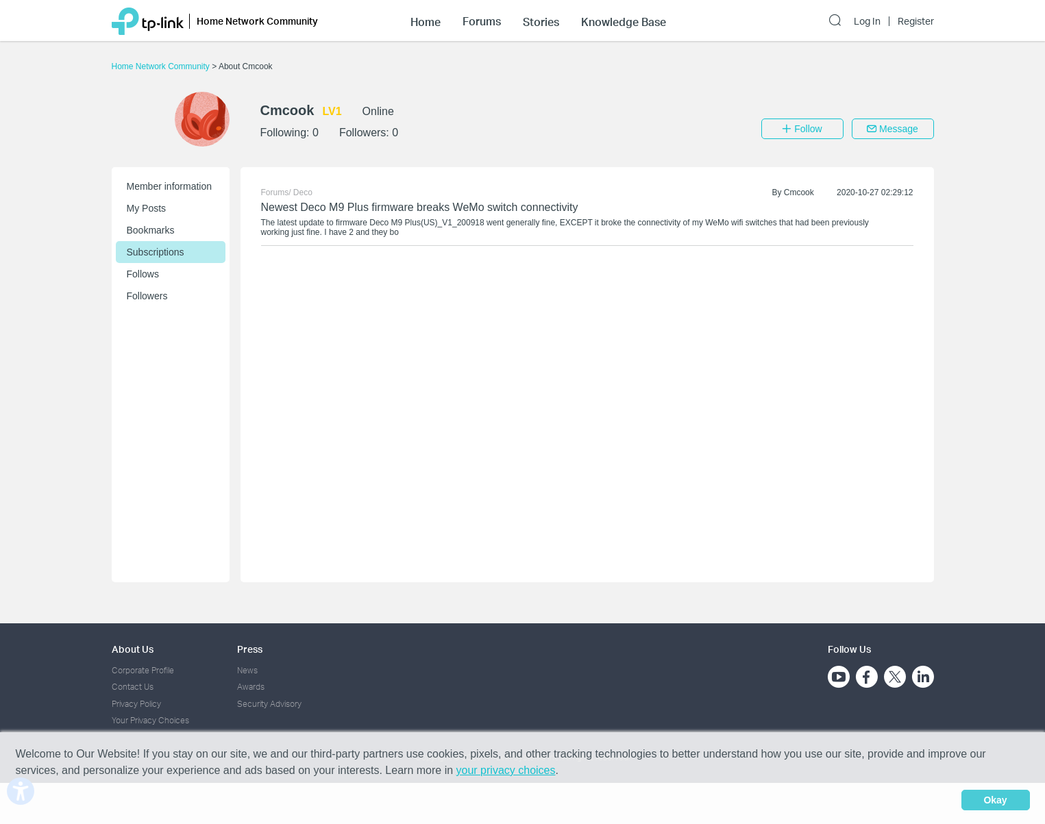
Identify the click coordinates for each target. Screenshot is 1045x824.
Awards (251, 687)
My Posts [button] (147, 208)
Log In (867, 21)
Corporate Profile (143, 670)
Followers (147, 295)
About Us (132, 649)
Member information (169, 186)
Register (916, 21)
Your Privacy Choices (150, 720)
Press (249, 649)
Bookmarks (151, 230)
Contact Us (132, 687)
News (247, 670)
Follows (143, 274)
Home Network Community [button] (257, 21)
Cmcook (799, 192)
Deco (302, 192)
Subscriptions (155, 252)
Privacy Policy (136, 704)
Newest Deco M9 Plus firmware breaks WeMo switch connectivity (419, 207)
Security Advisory (269, 704)
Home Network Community (162, 66)
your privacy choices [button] (506, 770)
